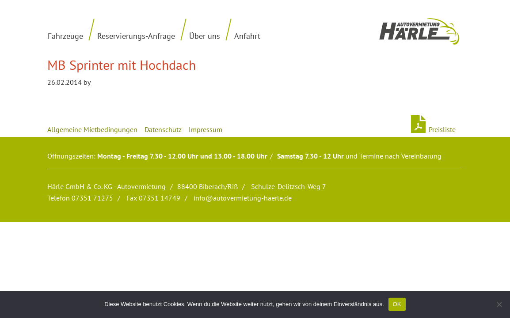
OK (397, 304)
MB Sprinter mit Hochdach (121, 64)
